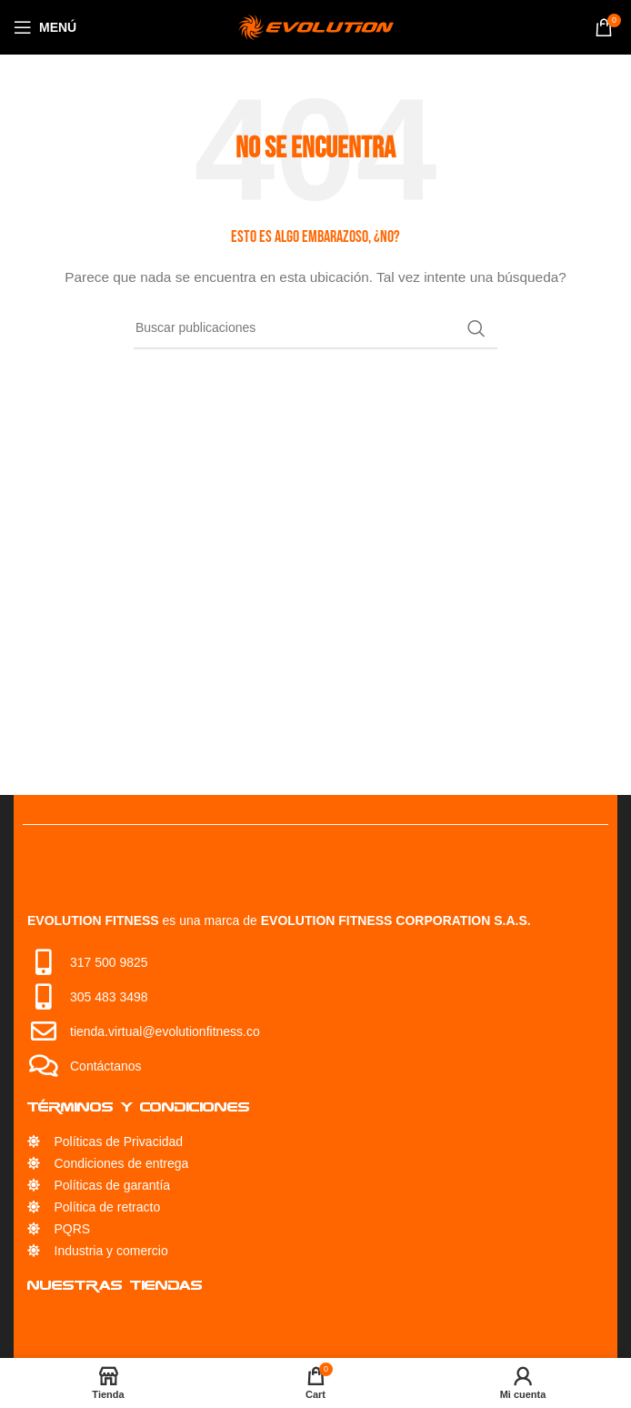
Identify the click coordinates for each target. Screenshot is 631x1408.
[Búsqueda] (315, 328)
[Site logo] (316, 26)
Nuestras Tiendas (115, 1284)
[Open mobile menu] (45, 27)
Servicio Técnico (104, 1324)
